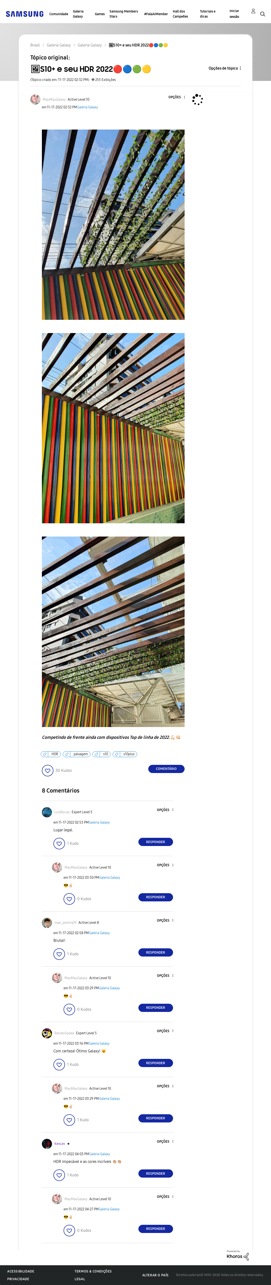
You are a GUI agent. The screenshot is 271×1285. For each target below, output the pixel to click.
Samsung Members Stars (124, 14)
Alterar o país (155, 1275)
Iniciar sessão (234, 14)
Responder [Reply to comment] (155, 842)
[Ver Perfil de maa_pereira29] (65, 923)
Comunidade (58, 14)
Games (100, 14)
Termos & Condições (93, 1271)
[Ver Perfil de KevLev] (59, 1144)
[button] (176, 97)
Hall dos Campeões (180, 14)
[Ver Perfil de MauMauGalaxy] (54, 100)
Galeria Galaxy (78, 14)
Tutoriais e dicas (207, 14)
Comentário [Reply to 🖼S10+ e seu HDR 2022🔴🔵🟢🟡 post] (166, 769)
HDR (55, 754)
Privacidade (18, 1279)
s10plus (129, 754)
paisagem (81, 754)
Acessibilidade (20, 1271)
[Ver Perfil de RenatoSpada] (64, 1033)
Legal (80, 1279)
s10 (105, 754)
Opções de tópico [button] (223, 68)
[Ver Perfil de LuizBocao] (62, 812)
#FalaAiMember (156, 14)
